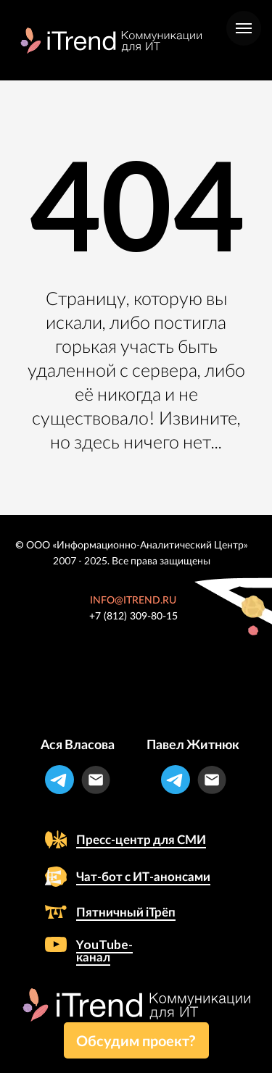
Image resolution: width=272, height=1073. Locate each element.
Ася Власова (78, 744)
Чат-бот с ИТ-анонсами (143, 876)
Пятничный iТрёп (126, 911)
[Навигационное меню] (244, 28)
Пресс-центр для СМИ (141, 839)
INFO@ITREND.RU (133, 601)
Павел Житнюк (193, 744)
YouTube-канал (104, 950)
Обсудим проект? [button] (136, 1040)
